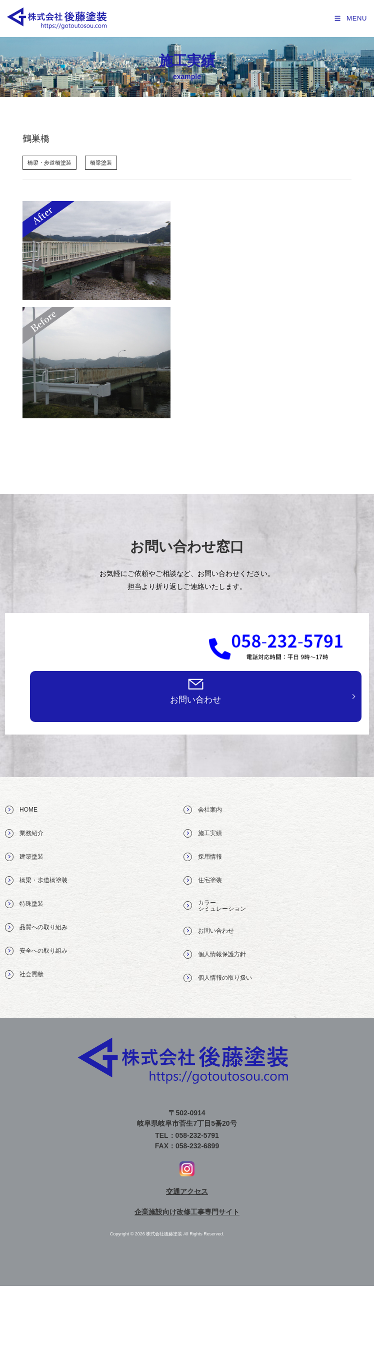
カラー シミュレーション (215, 905)
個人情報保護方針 (215, 954)
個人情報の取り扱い (218, 978)
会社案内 (203, 810)
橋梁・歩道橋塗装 (50, 163)
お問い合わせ (195, 700)
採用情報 (203, 857)
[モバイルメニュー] (350, 18)
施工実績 (203, 833)
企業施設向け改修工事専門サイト (187, 1212)
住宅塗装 (203, 880)
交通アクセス (187, 1191)
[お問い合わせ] (195, 684)
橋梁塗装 (101, 163)
